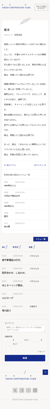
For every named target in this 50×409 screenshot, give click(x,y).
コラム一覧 (41, 239)
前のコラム (11, 165)
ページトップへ (45, 372)
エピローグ (7, 298)
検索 (25, 358)
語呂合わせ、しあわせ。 (14, 273)
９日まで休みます (12, 196)
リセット (41, 351)
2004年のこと (10, 186)
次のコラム (38, 165)
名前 (32, 247)
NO (5, 247)
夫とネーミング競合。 (13, 285)
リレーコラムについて (41, 7)
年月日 (17, 247)
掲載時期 (8, 336)
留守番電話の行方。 (12, 260)
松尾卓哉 (18, 35)
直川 (6, 216)
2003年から (9, 206)
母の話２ (6, 310)
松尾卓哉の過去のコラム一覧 (17, 175)
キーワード (9, 323)
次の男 (7, 227)
